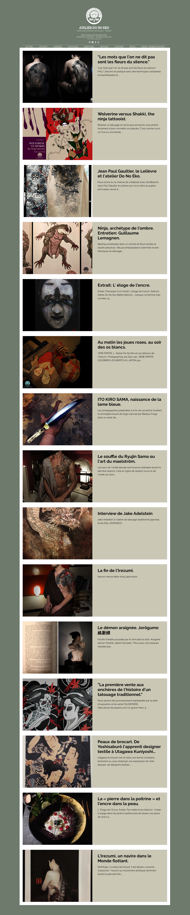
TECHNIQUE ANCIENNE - (85, 37)
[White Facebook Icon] (95, 42)
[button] (73, 46)
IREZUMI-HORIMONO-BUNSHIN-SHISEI (94, 35)
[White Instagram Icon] (92, 42)
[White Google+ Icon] (98, 42)
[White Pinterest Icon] (89, 42)
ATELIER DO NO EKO (94, 28)
